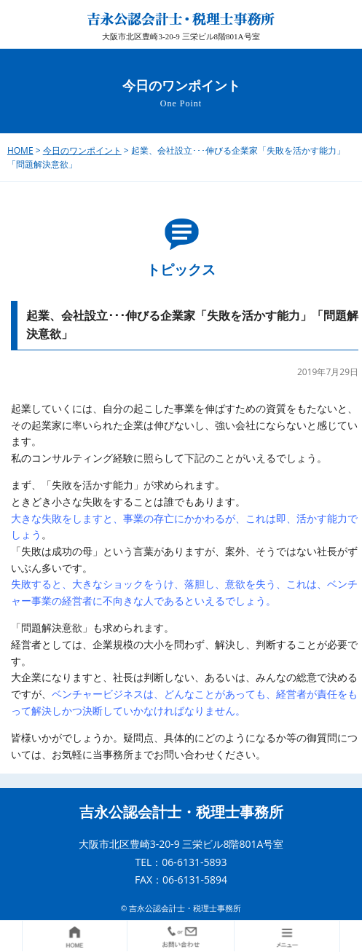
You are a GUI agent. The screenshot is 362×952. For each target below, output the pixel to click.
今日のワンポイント (82, 150)
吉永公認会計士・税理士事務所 (181, 812)
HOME (20, 150)
